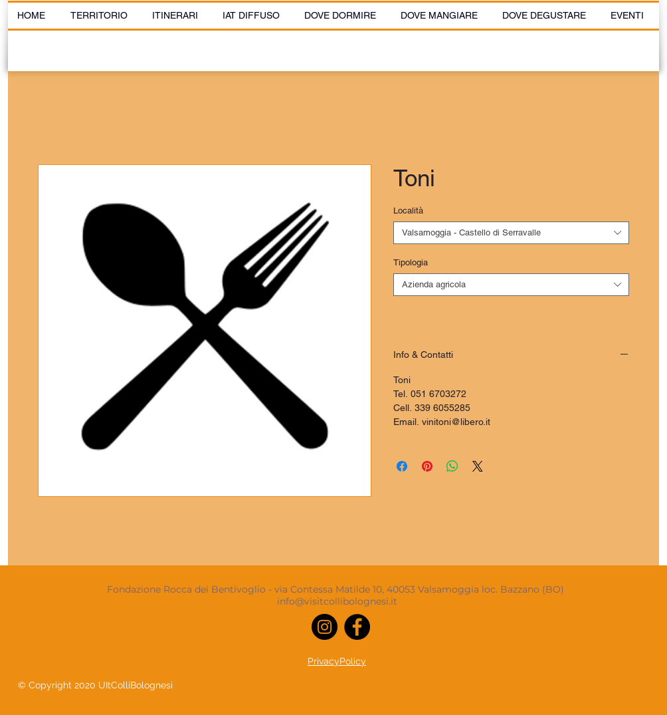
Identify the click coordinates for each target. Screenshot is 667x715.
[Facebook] (357, 627)
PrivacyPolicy (337, 661)
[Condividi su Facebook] (402, 466)
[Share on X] (478, 466)
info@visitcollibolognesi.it (337, 601)
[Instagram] (324, 627)
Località (408, 210)
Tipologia (410, 262)
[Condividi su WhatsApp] (452, 466)
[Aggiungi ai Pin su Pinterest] (427, 466)
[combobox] (511, 232)
